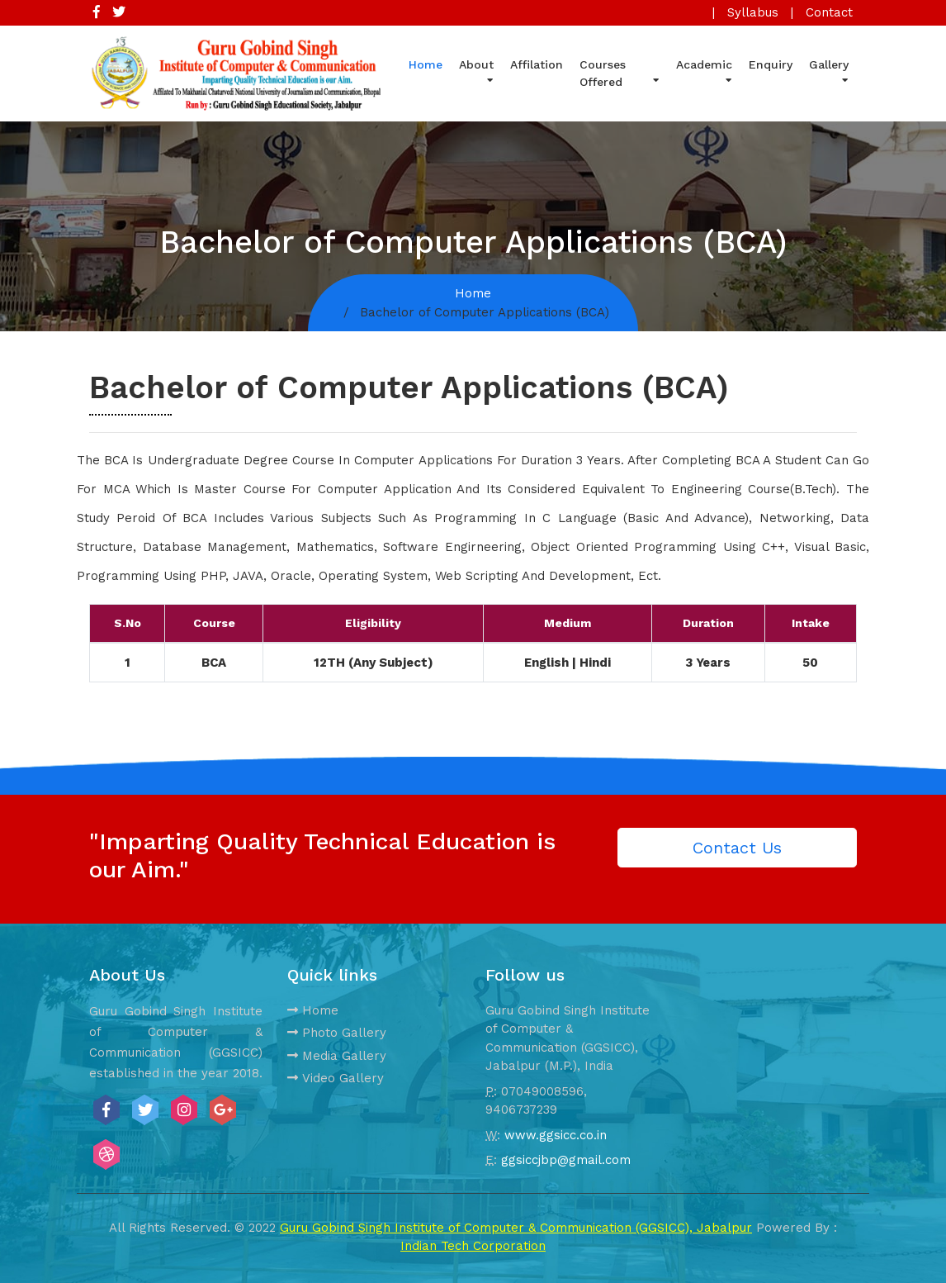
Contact (829, 12)
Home (425, 64)
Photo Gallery (336, 1032)
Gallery (829, 70)
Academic (704, 70)
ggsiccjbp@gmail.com (566, 1159)
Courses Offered (619, 73)
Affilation (536, 64)
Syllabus (752, 12)
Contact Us (737, 848)
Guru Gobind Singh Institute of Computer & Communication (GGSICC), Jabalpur (516, 1227)
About (476, 70)
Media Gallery (336, 1055)
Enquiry (770, 64)
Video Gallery (335, 1078)
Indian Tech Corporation (473, 1245)
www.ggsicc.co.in (555, 1135)
